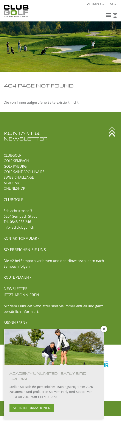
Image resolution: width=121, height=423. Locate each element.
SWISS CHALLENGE (19, 177)
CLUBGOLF (12, 155)
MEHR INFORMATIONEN (32, 408)
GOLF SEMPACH (16, 160)
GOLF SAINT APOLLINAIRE (24, 171)
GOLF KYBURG (15, 166)
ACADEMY (12, 183)
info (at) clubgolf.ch (19, 227)
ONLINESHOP (14, 188)
